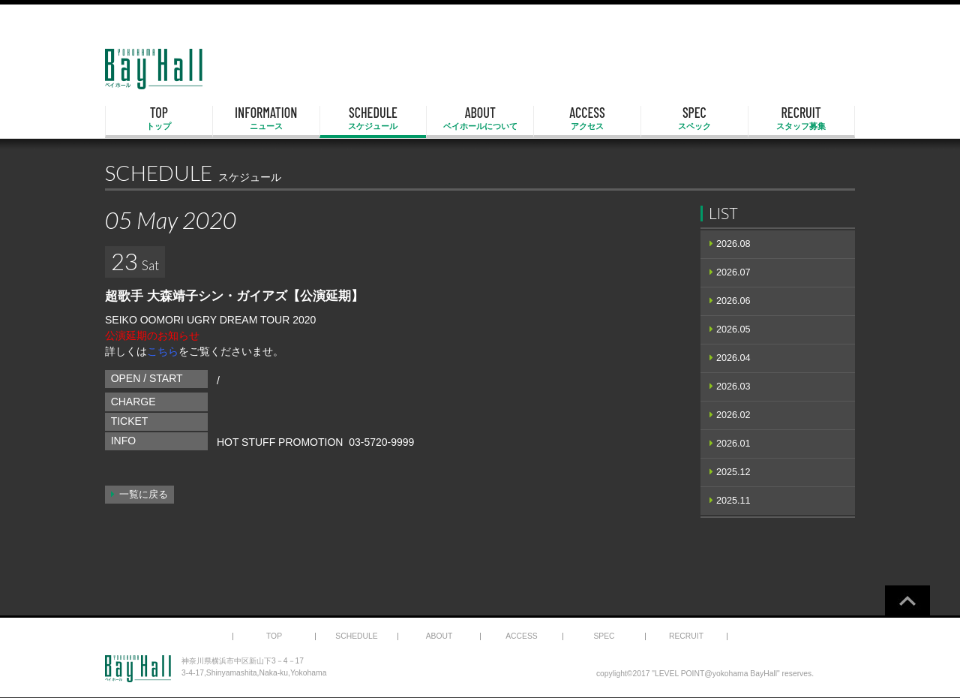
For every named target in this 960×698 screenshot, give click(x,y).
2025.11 (733, 500)
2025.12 (733, 472)
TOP (159, 118)
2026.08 (733, 244)
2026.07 (733, 272)
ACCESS (587, 118)
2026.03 (733, 386)
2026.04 (733, 358)
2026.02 (733, 415)
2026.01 (733, 443)
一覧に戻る (143, 494)
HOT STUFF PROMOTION (280, 442)
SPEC (694, 118)
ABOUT (480, 118)
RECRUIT (801, 118)
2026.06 (733, 301)
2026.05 (733, 329)
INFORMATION (266, 118)
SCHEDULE (373, 118)
